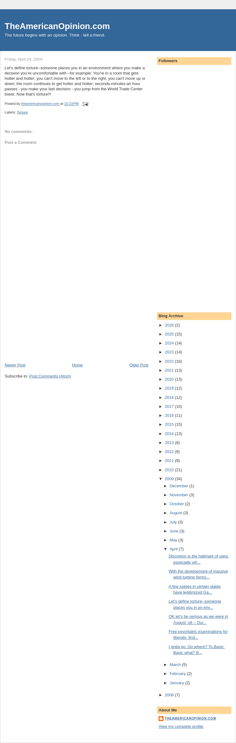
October (177, 504)
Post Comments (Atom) (50, 376)
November (180, 495)
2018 (170, 397)
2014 (170, 433)
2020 (170, 379)
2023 (170, 352)
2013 (170, 442)
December (180, 486)
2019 (170, 388)
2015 (170, 424)
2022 (170, 361)
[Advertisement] (51, 319)
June (175, 531)
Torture (22, 112)
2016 (170, 415)
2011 (170, 460)
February (178, 673)
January (177, 683)
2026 (170, 325)
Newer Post (15, 365)
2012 (170, 451)
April (174, 549)
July (174, 522)
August (176, 512)
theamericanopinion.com (190, 718)
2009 (170, 478)
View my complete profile (181, 726)
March (176, 664)
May (174, 540)
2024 (170, 343)
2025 (170, 334)
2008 (170, 695)
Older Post (138, 365)
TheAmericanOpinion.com (57, 26)
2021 (170, 370)
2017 (170, 406)
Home (77, 365)
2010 (170, 470)
